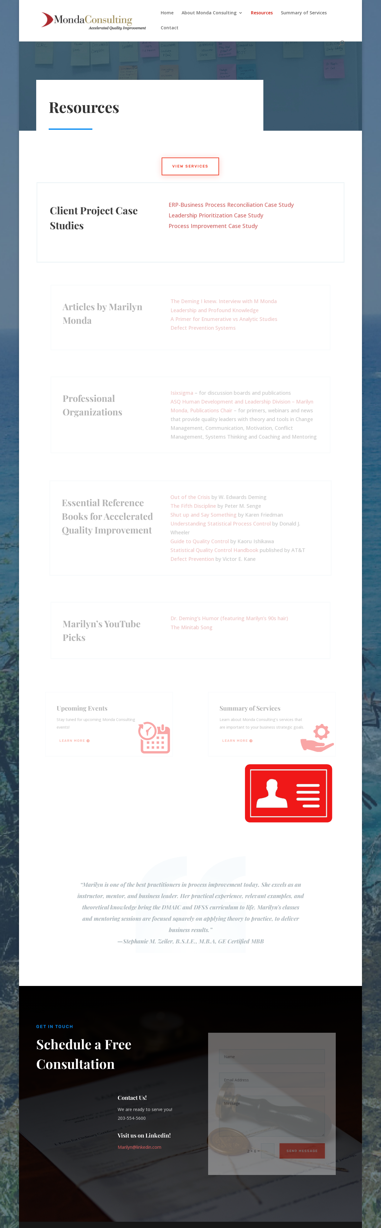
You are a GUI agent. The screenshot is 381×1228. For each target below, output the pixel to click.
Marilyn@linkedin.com (139, 1147)
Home (167, 13)
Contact (169, 28)
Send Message (300, 1147)
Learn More (75, 739)
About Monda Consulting (209, 13)
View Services (190, 166)
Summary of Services (304, 13)
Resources (262, 13)
